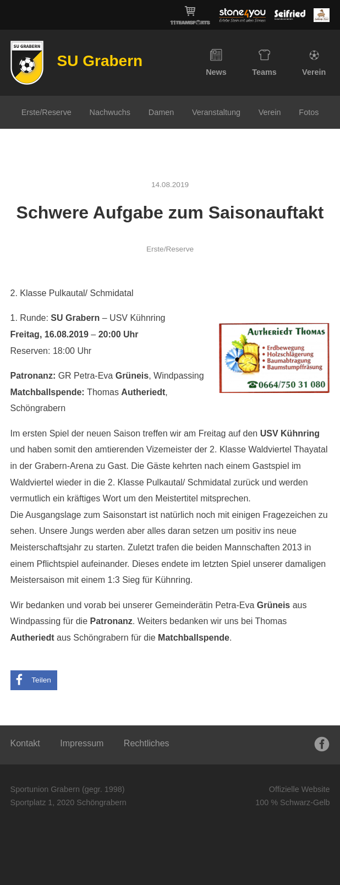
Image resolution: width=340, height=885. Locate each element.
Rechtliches (146, 743)
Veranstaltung (216, 112)
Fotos (309, 112)
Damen (161, 112)
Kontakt (25, 743)
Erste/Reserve (46, 112)
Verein (314, 63)
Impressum (81, 743)
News (216, 63)
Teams (264, 63)
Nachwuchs (110, 112)
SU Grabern (100, 60)
